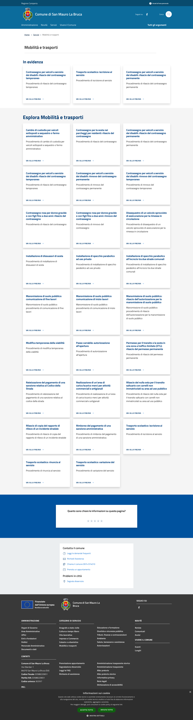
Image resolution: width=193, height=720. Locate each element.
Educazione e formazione (108, 627)
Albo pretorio (103, 670)
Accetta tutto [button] (86, 710)
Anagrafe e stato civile (69, 627)
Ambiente (101, 638)
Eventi (138, 646)
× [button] (190, 692)
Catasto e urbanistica (68, 642)
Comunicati (140, 631)
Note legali (102, 681)
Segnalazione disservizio (70, 666)
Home (27, 34)
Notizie (138, 627)
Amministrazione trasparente (110, 666)
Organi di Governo (29, 627)
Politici (24, 642)
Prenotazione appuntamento (72, 663)
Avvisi (137, 634)
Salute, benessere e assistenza (110, 642)
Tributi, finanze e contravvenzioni (112, 634)
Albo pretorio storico (106, 674)
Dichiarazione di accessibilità (110, 684)
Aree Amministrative (30, 631)
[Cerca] (169, 14)
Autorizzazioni (103, 645)
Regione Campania (29, 3)
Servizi (36, 34)
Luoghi (138, 650)
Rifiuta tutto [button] (107, 710)
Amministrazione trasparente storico (113, 663)
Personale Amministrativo (33, 645)
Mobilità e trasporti (68, 645)
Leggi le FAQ (64, 670)
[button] (97, 715)
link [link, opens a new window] (121, 704)
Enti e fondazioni (28, 638)
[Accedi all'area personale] (159, 3)
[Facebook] (145, 14)
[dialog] (96, 704)
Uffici (23, 634)
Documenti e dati (28, 649)
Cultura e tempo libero (69, 631)
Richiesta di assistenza (69, 674)
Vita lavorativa (65, 634)
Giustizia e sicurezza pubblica (110, 631)
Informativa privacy (105, 677)
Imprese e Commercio (69, 638)
